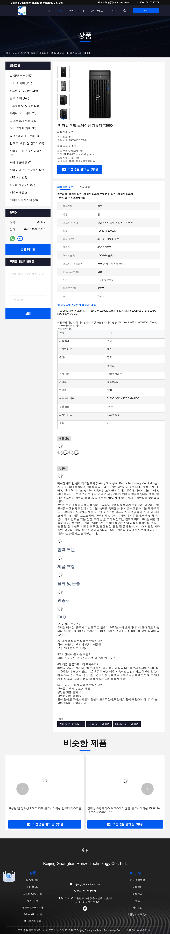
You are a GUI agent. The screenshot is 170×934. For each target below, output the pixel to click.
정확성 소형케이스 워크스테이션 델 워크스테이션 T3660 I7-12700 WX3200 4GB (123, 810)
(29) (24, 200)
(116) (21, 83)
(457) (21, 75)
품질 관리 (137, 893)
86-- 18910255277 (147, 2)
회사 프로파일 (137, 880)
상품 (14, 53)
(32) (27, 143)
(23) (27, 170)
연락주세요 (97, 10)
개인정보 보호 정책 (137, 914)
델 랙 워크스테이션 (99, 724)
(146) (19, 98)
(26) (23, 113)
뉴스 (137, 900)
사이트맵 (137, 907)
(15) (18, 177)
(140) (23, 120)
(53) (22, 185)
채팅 (146, 10)
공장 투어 (137, 887)
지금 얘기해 (28, 249)
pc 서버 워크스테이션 (126, 724)
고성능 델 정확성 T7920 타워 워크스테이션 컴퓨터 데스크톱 (44, 808)
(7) (21, 162)
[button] (63, 118)
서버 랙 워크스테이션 (71, 724)
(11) (18, 192)
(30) (23, 128)
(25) (25, 135)
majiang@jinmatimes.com (113, 2)
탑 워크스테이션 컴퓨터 (33, 53)
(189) (24, 90)
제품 (59, 10)
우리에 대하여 (76, 10)
